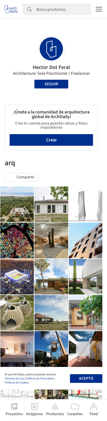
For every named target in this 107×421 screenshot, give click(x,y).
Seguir (51, 84)
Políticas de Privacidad (39, 378)
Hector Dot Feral (51, 67)
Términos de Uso (14, 378)
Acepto (86, 378)
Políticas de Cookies (17, 383)
